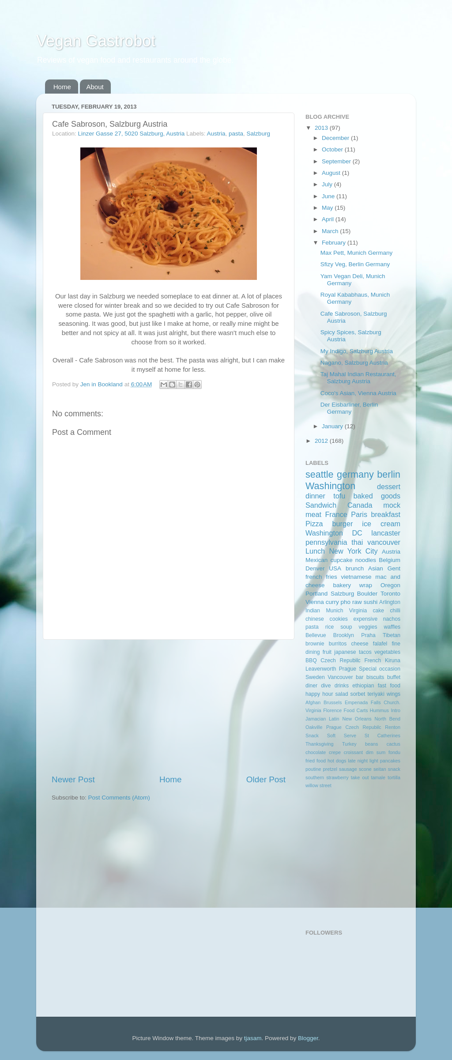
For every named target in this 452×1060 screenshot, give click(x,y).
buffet (393, 677)
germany (355, 474)
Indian (312, 610)
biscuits (375, 677)
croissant (353, 752)
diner (311, 686)
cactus (393, 744)
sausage (348, 769)
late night (358, 760)
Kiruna (392, 660)
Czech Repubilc (340, 660)
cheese (359, 644)
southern (314, 777)
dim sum (376, 752)
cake (378, 610)
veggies (368, 627)
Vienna (314, 602)
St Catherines (382, 735)
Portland (316, 593)
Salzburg (258, 133)
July (328, 184)
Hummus (379, 710)
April (328, 219)
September (337, 161)
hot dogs (337, 760)
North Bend (387, 718)
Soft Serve (341, 735)
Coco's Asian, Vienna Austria (358, 393)
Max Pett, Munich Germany (356, 252)
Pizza (314, 524)
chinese (314, 619)
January (333, 426)
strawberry (337, 777)
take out (360, 777)
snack (394, 769)
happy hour (319, 694)
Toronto (390, 593)
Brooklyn (343, 635)
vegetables (387, 652)
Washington (330, 485)
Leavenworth (320, 669)
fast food (389, 686)
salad (341, 694)
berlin (388, 474)
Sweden (315, 677)
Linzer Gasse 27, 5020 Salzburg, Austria (131, 133)
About (95, 87)
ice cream (381, 524)
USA (335, 568)
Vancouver (340, 677)
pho (346, 602)
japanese (345, 652)
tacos (365, 652)
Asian (375, 568)
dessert (388, 486)
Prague (347, 669)
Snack (312, 735)
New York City (353, 551)
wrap (365, 585)
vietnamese (356, 576)
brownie (314, 644)
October (333, 149)
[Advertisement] (168, 707)
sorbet (357, 694)
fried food (315, 760)
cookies (339, 619)
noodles (365, 560)
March (331, 231)
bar (360, 677)
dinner (315, 496)
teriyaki (375, 694)
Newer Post (73, 779)
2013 (322, 127)
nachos (391, 619)
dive (326, 686)
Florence (332, 710)
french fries (321, 576)
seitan (379, 769)
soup (346, 627)
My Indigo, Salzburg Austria (356, 351)
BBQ (311, 660)
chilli (395, 610)
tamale (378, 777)
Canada (360, 505)
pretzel (330, 769)
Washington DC (333, 533)
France (336, 514)
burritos (338, 644)
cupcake (341, 560)
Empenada (356, 702)
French (372, 660)
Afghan (312, 702)
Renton (392, 727)
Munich (334, 610)
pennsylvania (326, 542)
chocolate (315, 752)
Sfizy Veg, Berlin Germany (355, 264)
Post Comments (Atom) (119, 797)
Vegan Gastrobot (95, 41)
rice (329, 627)
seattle (319, 474)
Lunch (315, 551)
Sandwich (320, 505)
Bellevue (315, 635)
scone (365, 769)
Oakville (313, 727)
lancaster (385, 533)
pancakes (390, 760)
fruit (327, 652)
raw (357, 602)
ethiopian (363, 686)
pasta (236, 133)
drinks (342, 686)
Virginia (358, 610)
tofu (339, 496)
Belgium (389, 560)
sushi (371, 602)
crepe (335, 752)
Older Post (266, 779)
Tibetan (391, 635)
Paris (359, 514)
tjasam (253, 1038)
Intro (395, 710)
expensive (365, 619)
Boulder (367, 593)
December (336, 138)
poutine (313, 769)
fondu (394, 752)
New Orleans (356, 718)
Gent (394, 568)
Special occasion (379, 669)
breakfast (385, 514)
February (334, 242)
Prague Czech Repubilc (353, 727)
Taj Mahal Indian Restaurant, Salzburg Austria (358, 378)
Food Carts (356, 710)
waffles (392, 627)
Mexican (316, 560)
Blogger (308, 1038)
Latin (334, 718)
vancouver (383, 542)
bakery (342, 585)
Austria (216, 133)
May (328, 207)
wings (393, 694)
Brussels (333, 702)
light (373, 760)
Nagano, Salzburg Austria (354, 362)
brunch (355, 568)
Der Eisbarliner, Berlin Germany (349, 408)
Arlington (389, 602)
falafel (380, 644)
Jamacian (315, 718)
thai (357, 542)
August (332, 173)
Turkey (349, 744)
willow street (318, 785)
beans (371, 744)
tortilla (394, 777)
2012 (322, 441)
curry (332, 602)
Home (62, 87)
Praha (368, 635)
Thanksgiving (319, 744)
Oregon (390, 585)
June (329, 196)
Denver (315, 568)
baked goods (377, 496)
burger (342, 524)
